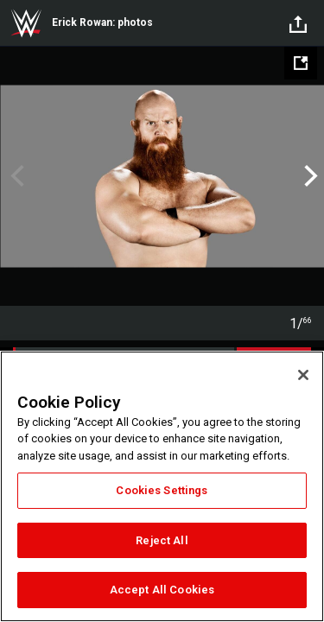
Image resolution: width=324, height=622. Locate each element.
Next (309, 176)
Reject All (161, 540)
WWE (26, 23)
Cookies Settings (161, 490)
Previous (15, 176)
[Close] (303, 375)
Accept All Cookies (162, 589)
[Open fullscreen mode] (300, 63)
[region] (162, 486)
